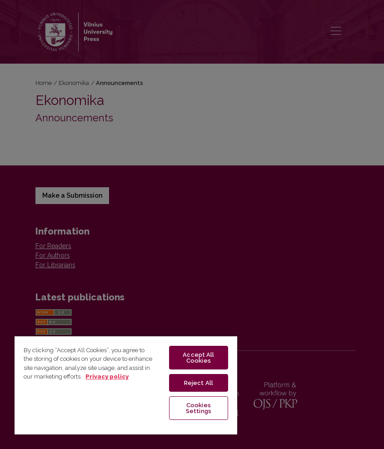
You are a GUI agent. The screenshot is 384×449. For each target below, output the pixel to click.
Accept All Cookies (198, 357)
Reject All (198, 382)
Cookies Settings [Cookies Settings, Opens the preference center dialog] (198, 408)
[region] (126, 384)
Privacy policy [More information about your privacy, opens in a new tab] (107, 376)
